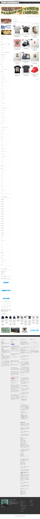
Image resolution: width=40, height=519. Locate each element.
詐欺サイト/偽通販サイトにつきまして (5, 278)
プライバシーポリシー (23, 506)
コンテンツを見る (14, 4)
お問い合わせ (32, 4)
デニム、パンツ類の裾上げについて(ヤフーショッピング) (6, 276)
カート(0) (37, 2)
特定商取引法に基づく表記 (23, 505)
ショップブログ (22, 509)
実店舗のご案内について (4, 271)
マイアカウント (32, 499)
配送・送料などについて (24, 4)
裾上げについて (3, 274)
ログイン (32, 2)
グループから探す (9, 4)
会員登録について (3, 272)
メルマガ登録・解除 (22, 508)
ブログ (28, 4)
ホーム (1, 4)
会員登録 (29, 2)
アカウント (25, 2)
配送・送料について (22, 502)
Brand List (4, 4)
